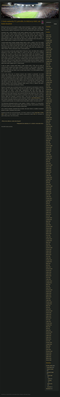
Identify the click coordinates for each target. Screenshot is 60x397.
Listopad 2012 (49, 303)
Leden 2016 (48, 237)
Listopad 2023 (49, 82)
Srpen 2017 (48, 205)
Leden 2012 (48, 321)
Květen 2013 (48, 293)
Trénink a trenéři (50, 369)
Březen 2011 (48, 339)
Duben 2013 (48, 295)
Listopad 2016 (49, 219)
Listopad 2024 (49, 61)
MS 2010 (49, 386)
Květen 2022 (48, 110)
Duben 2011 (48, 337)
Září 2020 (48, 142)
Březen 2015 (48, 254)
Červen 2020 (48, 147)
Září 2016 (48, 223)
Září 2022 (48, 105)
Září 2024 (48, 64)
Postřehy (50, 380)
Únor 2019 (48, 173)
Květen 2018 (48, 189)
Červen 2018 (48, 187)
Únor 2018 (48, 194)
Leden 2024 (48, 78)
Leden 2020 (48, 154)
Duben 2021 (48, 129)
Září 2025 (48, 45)
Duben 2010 (48, 356)
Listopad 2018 (49, 179)
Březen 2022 (48, 114)
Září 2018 (48, 182)
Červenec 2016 (49, 226)
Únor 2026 (48, 38)
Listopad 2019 (49, 158)
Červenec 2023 (49, 89)
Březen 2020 (48, 151)
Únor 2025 (48, 57)
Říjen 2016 (48, 221)
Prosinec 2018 (49, 177)
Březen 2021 (48, 131)
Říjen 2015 (48, 242)
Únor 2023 (48, 96)
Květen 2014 (48, 272)
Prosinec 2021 (49, 117)
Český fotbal (37, 112)
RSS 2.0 (35, 114)
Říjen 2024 (48, 63)
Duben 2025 (48, 54)
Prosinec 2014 (49, 259)
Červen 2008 (48, 360)
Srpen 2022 (48, 107)
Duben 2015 (48, 252)
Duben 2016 (48, 231)
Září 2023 (48, 85)
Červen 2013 (48, 291)
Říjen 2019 (48, 159)
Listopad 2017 (49, 200)
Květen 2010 (48, 354)
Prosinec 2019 (49, 156)
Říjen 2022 (48, 103)
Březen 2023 (48, 94)
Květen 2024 (48, 71)
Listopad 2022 (49, 101)
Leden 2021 (48, 135)
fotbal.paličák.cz (7, 5)
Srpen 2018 (48, 184)
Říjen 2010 (48, 346)
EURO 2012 (49, 383)
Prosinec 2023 (49, 80)
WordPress (3, 394)
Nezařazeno (48, 388)
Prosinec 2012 (49, 302)
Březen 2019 (48, 172)
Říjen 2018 (48, 180)
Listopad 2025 (49, 42)
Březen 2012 (48, 317)
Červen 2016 (48, 228)
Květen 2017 (48, 210)
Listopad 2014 (49, 261)
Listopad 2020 (49, 138)
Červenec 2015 (49, 247)
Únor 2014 (48, 277)
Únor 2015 (48, 256)
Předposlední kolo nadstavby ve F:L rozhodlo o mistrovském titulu (30, 123)
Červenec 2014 (49, 268)
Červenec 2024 (49, 68)
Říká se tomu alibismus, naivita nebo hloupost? (11, 121)
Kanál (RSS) (8, 394)
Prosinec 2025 (49, 40)
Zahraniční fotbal (50, 372)
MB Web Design (27, 394)
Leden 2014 (48, 279)
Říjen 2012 (48, 305)
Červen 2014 (48, 270)
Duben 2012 (48, 316)
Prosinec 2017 (49, 198)
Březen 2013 (48, 296)
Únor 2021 (48, 133)
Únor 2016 (48, 235)
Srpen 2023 (48, 87)
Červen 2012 (48, 312)
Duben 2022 (48, 112)
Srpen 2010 (48, 349)
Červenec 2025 (49, 49)
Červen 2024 (48, 70)
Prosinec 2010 (49, 342)
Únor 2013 (48, 298)
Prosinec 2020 (49, 136)
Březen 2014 (48, 275)
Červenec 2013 (49, 289)
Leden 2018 (48, 196)
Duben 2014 (48, 274)
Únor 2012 (48, 319)
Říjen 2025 (48, 43)
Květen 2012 (48, 314)
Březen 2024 (48, 75)
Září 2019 (48, 161)
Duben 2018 (48, 191)
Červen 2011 (48, 333)
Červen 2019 (48, 166)
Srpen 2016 (48, 224)
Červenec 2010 (49, 351)
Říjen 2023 (48, 84)
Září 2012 (48, 307)
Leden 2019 (48, 175)
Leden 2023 (48, 98)
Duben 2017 (48, 212)
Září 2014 (48, 265)
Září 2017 (48, 203)
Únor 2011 (48, 340)
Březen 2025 (48, 56)
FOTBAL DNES (49, 365)
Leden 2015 (48, 258)
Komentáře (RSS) (15, 394)
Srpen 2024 (48, 66)
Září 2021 (48, 122)
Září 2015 (48, 244)
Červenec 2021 (49, 126)
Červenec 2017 (49, 207)
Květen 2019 (48, 168)
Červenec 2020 (49, 145)
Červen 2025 (48, 50)
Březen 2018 (48, 193)
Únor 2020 (48, 152)
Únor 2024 (48, 77)
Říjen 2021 (48, 121)
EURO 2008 (49, 375)
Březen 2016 (48, 233)
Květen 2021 (48, 128)
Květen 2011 (48, 335)
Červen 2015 (48, 249)
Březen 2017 (48, 214)
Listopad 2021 (49, 119)
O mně (47, 29)
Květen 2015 (48, 251)
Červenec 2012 (49, 310)
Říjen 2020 (48, 140)
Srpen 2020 (48, 143)
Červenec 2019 (49, 165)
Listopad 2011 (49, 324)
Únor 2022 (48, 115)
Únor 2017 (48, 216)
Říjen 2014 (48, 263)
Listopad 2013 (49, 282)
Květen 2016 (48, 230)
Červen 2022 (48, 108)
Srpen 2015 (48, 245)
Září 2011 (48, 328)
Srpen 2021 (48, 124)
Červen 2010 (48, 353)
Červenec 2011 (49, 331)
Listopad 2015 (49, 240)
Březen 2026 (48, 36)
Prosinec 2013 (49, 281)
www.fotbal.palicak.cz (36, 97)
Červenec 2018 (49, 186)
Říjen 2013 (48, 284)
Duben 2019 (48, 170)
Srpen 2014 (48, 266)
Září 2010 (48, 347)
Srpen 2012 (48, 309)
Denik (49, 378)
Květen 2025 (48, 52)
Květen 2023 (48, 91)
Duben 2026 (48, 34)
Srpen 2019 (48, 163)
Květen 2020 (48, 149)
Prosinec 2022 (49, 100)
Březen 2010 (48, 358)
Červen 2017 (48, 209)
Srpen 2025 (48, 47)
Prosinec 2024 (49, 59)
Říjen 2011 (48, 326)
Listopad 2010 (49, 344)
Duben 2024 (48, 73)
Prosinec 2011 (49, 323)
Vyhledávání (48, 22)
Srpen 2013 (48, 288)
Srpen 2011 (48, 330)
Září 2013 (48, 286)
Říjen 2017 (48, 201)
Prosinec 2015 (49, 238)
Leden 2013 (48, 300)
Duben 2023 (48, 92)
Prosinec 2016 (49, 217)
